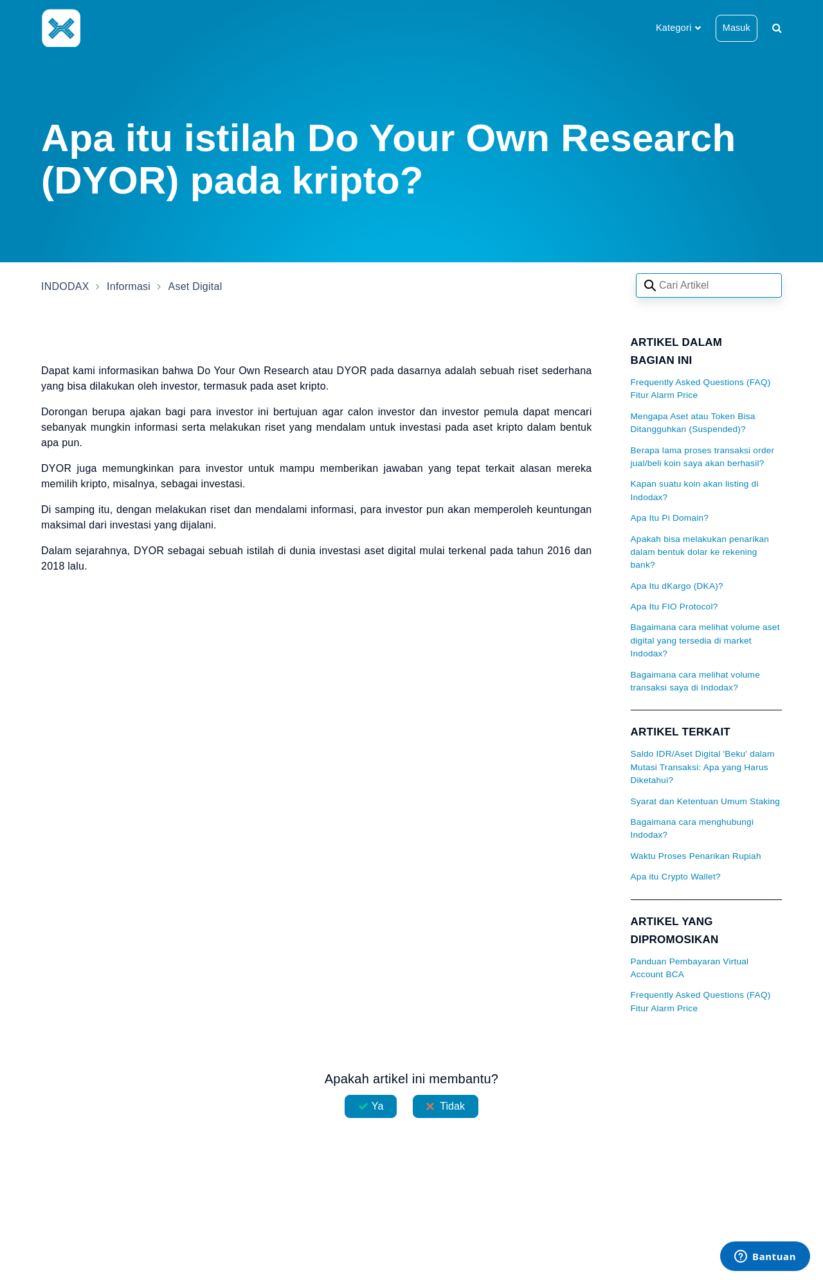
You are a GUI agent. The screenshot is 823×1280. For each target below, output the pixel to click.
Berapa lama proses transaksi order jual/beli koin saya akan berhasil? (703, 457)
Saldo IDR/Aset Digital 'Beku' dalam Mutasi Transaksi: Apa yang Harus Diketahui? (703, 767)
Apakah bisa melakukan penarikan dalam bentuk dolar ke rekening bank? (700, 552)
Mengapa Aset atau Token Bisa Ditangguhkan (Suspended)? (693, 422)
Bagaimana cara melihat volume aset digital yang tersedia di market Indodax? (705, 640)
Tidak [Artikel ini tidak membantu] (452, 1106)
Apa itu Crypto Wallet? (676, 876)
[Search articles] (709, 285)
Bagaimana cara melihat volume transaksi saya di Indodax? (695, 681)
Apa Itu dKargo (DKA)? (677, 586)
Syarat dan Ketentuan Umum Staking (706, 801)
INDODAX (65, 286)
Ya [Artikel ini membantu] (378, 1106)
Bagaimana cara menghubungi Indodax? (692, 828)
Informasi (128, 286)
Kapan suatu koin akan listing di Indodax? (695, 490)
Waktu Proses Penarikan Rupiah (696, 856)
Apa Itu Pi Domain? (670, 518)
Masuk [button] (736, 28)
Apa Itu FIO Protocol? (674, 606)
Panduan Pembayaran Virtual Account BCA (690, 968)
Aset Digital (195, 286)
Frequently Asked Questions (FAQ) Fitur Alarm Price (701, 388)
